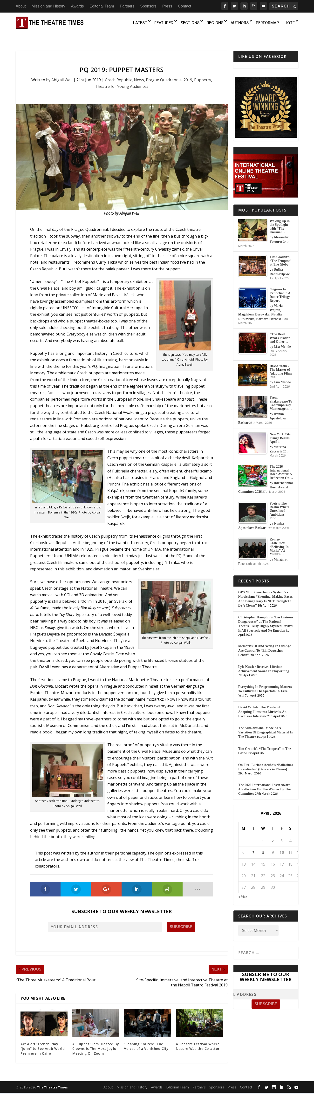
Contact (184, 6)
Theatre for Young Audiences (121, 77)
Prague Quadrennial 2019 (169, 70)
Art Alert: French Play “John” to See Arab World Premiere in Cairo (42, 1039)
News (139, 70)
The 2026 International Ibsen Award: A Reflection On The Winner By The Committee (265, 780)
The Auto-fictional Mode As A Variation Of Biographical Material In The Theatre (265, 723)
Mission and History (48, 6)
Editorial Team (102, 6)
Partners (127, 6)
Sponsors (148, 6)
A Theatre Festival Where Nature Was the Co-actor (198, 1036)
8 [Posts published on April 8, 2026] (263, 843)
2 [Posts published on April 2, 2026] (273, 832)
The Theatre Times (52, 1078)
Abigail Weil (61, 70)
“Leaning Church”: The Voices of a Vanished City (146, 1036)
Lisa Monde (282, 337)
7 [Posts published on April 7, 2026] (253, 843)
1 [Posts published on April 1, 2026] (263, 832)
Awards (77, 6)
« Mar (242, 887)
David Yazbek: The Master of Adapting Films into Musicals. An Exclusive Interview (262, 702)
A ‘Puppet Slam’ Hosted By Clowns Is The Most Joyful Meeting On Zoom (95, 1039)
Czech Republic (118, 70)
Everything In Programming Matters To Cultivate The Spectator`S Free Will (265, 682)
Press (167, 6)
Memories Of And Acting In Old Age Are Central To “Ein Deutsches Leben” (264, 641)
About (21, 6)
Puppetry (202, 70)
